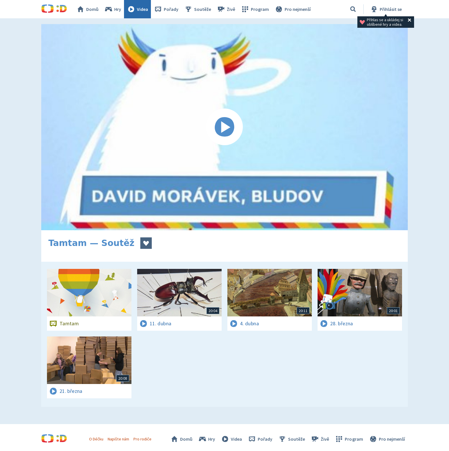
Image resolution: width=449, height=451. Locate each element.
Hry (112, 9)
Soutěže (197, 9)
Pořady (166, 9)
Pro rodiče (142, 439)
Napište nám (118, 439)
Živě (226, 9)
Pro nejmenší (293, 9)
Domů (87, 9)
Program (255, 9)
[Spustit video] (224, 127)
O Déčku (96, 439)
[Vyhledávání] (353, 9)
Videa (137, 9)
